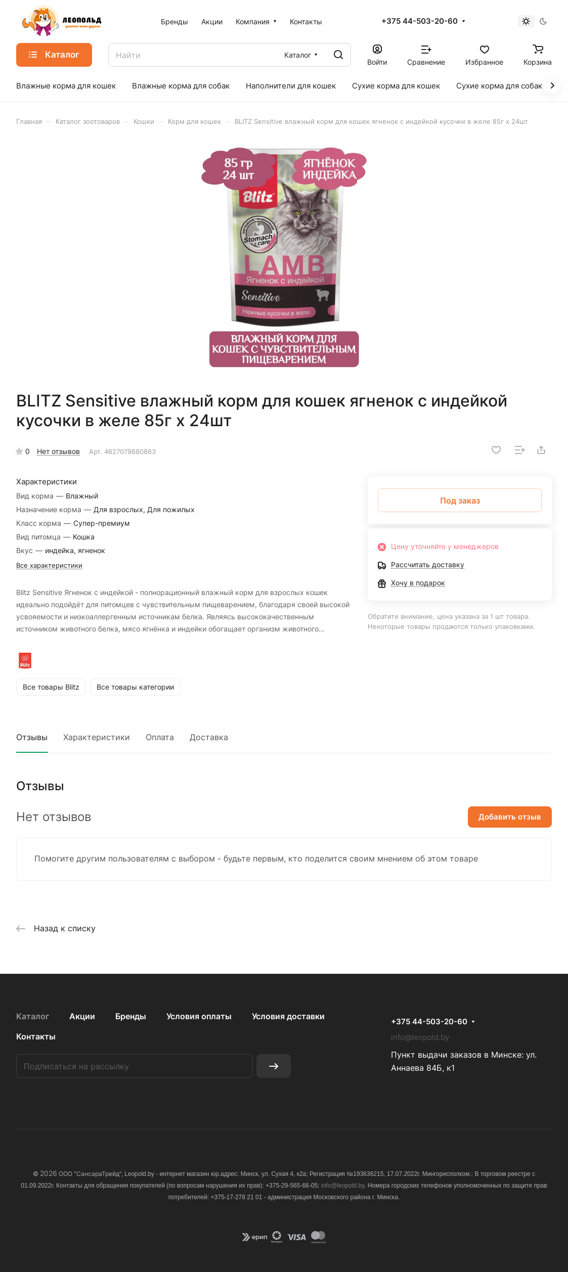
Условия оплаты (199, 1016)
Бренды (130, 1016)
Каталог (32, 1016)
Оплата (160, 737)
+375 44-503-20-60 (419, 21)
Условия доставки (288, 1016)
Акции (82, 1016)
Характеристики (96, 737)
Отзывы (32, 737)
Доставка (209, 737)
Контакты (36, 1036)
